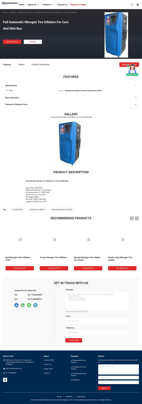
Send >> (104, 388)
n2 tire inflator (18, 209)
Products (13, 12)
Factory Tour (47, 364)
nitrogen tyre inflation (37, 209)
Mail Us (33, 42)
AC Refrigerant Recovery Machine (78, 361)
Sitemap (59, 396)
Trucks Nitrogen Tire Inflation (53, 257)
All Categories (75, 380)
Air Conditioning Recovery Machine (79, 374)
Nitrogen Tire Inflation (25, 12)
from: (68, 316)
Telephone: (70, 328)
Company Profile (49, 360)
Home (5, 12)
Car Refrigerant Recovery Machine (78, 368)
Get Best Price (12, 42)
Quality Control (48, 369)
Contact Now (74, 340)
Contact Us (47, 373)
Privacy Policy (81, 396)
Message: (69, 290)
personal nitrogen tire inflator (62, 209)
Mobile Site (69, 396)
